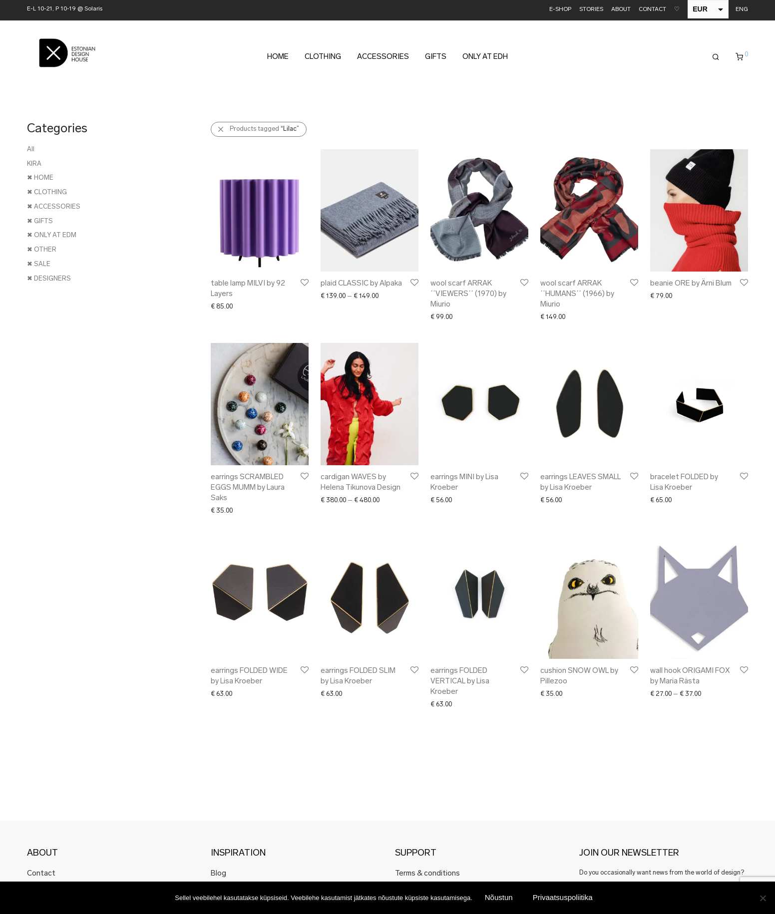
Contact (41, 874)
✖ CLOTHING (47, 192)
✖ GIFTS (40, 221)
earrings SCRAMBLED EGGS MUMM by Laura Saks (248, 488)
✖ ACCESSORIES (53, 207)
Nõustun (499, 897)
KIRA (34, 164)
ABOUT (621, 9)
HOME (278, 57)
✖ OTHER (41, 250)
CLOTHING (323, 57)
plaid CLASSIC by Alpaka (361, 284)
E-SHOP (560, 9)
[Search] (716, 57)
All (30, 149)
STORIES (591, 9)
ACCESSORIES (383, 57)
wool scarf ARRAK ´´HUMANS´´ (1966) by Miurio (577, 294)
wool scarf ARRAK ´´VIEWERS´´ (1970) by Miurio (468, 294)
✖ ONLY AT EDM (51, 235)
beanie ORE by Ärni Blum (691, 284)
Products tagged (264, 129)
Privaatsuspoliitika (563, 897)
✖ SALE (38, 264)
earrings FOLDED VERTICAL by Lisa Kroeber (459, 681)
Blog (218, 874)
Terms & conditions (427, 874)
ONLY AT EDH (485, 57)
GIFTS (435, 57)
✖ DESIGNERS (49, 279)
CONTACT (652, 9)
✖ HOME (40, 178)
